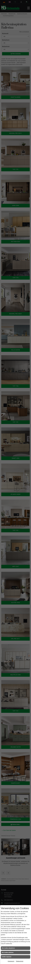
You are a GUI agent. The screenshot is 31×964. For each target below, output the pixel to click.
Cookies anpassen (6, 956)
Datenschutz (19, 961)
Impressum (11, 961)
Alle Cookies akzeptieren (8, 948)
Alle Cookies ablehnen (7, 952)
